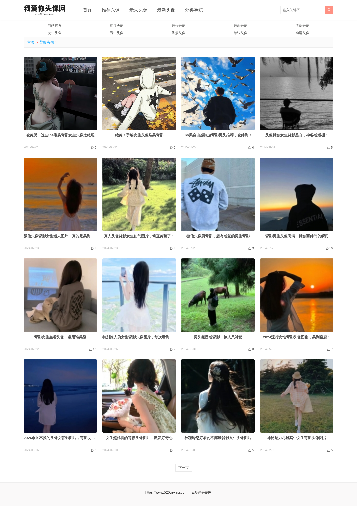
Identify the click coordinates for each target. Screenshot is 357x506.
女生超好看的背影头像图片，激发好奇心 (139, 438)
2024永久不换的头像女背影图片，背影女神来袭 (63, 438)
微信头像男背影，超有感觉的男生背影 (218, 236)
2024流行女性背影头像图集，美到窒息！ (296, 337)
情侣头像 (302, 25)
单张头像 (240, 33)
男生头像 (116, 33)
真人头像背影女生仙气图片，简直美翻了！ (139, 236)
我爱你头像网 (201, 492)
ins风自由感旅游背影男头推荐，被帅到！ (218, 135)
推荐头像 (110, 9)
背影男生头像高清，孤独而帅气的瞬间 (296, 236)
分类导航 (194, 9)
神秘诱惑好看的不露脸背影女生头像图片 (217, 438)
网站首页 (54, 25)
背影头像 (46, 42)
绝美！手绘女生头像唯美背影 (139, 135)
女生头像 (54, 33)
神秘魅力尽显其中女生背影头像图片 (297, 438)
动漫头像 (302, 33)
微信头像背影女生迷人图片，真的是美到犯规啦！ (64, 236)
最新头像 (166, 9)
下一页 (183, 468)
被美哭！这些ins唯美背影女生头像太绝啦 (60, 135)
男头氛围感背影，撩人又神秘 (218, 337)
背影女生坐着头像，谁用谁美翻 (60, 337)
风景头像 (178, 33)
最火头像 (138, 9)
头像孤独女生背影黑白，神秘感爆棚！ (296, 135)
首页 (87, 9)
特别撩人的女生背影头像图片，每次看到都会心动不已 (147, 337)
